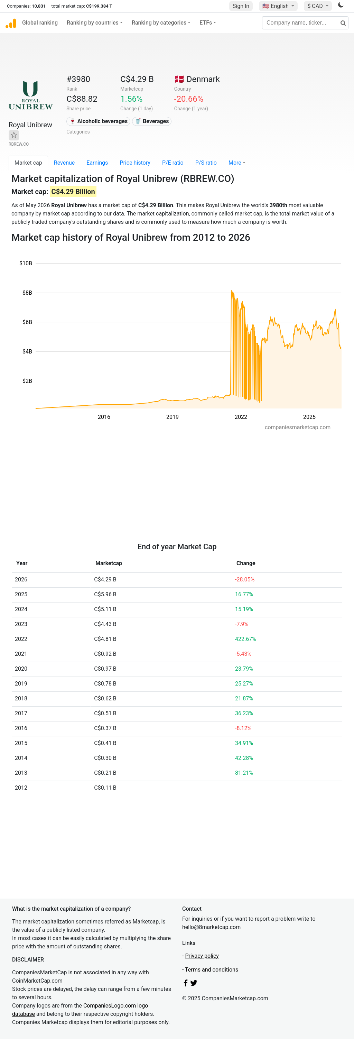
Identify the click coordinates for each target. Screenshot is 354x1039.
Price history (135, 162)
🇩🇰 (197, 79)
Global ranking (40, 22)
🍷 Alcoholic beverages (98, 121)
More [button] (235, 162)
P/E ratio (173, 162)
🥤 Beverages (151, 121)
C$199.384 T (99, 6)
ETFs (205, 22)
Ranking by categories (159, 22)
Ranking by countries (93, 22)
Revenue (64, 162)
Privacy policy (202, 956)
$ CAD (315, 6)
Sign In (241, 6)
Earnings (97, 162)
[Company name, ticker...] (305, 22)
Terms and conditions (211, 969)
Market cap (28, 162)
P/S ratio (206, 162)
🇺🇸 (276, 6)
